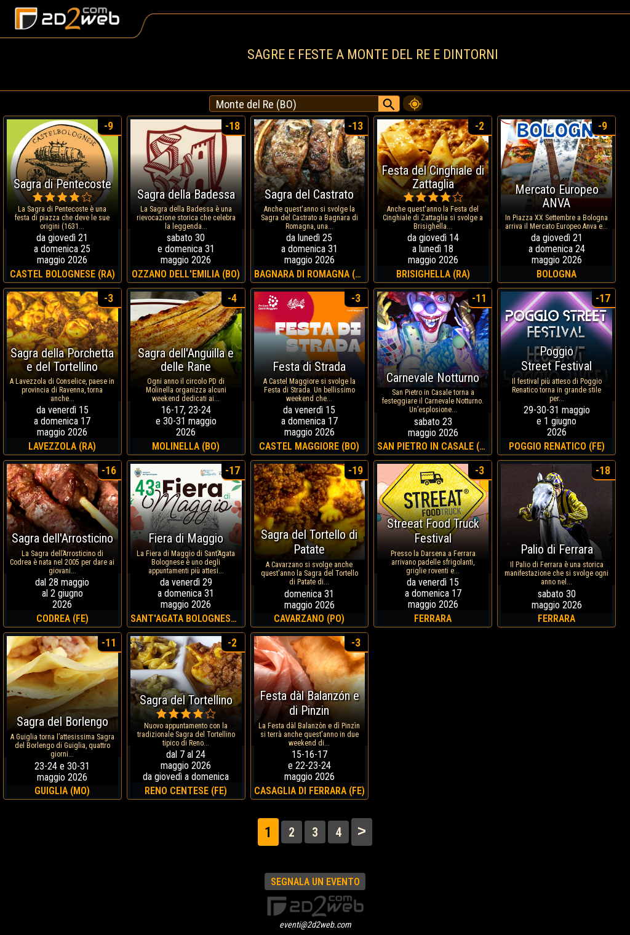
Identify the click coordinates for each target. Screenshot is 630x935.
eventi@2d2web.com (315, 924)
